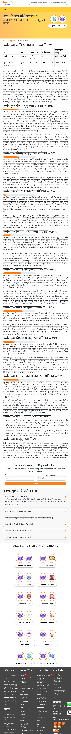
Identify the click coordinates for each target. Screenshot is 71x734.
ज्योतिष (22, 714)
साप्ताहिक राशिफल (10, 730)
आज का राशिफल (9, 714)
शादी (21, 708)
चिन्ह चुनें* (7, 475)
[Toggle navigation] (5, 10)
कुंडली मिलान (41, 701)
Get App (7, 5)
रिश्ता (22, 705)
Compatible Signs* (51, 475)
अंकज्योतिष (24, 701)
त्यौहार (22, 711)
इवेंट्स (56, 694)
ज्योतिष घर (40, 708)
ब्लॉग (38, 724)
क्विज (22, 675)
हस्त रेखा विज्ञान (25, 724)
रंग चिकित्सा (41, 718)
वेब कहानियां (41, 727)
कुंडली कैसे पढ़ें (41, 698)
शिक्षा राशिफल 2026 (10, 695)
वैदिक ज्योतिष (24, 692)
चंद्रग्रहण (23, 685)
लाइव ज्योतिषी (41, 688)
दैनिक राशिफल (42, 692)
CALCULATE (35, 483)
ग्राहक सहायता (58, 675)
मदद (55, 697)
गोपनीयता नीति (59, 678)
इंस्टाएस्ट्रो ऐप (41, 682)
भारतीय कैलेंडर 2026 (26, 688)
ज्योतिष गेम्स (24, 679)
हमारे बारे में (57, 688)
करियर (56, 685)
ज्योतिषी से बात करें (58, 3)
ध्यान (38, 721)
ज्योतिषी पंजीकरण (59, 691)
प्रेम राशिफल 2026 (9, 682)
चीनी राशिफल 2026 (10, 698)
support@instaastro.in (61, 719)
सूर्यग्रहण (23, 682)
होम (4, 41)
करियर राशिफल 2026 (11, 688)
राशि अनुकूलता (11, 41)
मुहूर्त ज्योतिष (24, 698)
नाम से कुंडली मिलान (43, 675)
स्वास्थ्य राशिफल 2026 (11, 685)
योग (38, 714)
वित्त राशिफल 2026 (10, 691)
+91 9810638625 (57, 713)
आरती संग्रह (40, 731)
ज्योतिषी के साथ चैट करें (38, 3)
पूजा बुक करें (41, 679)
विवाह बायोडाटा (42, 705)
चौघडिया (23, 727)
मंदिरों (22, 721)
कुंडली (39, 695)
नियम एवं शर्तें (58, 681)
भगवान (22, 718)
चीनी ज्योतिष (24, 695)
